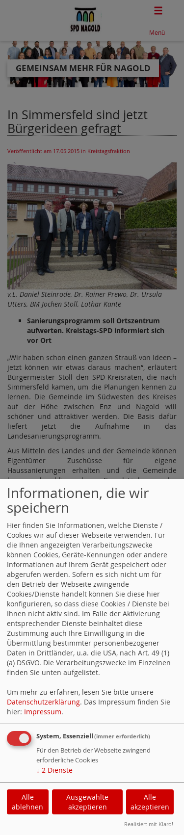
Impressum (42, 711)
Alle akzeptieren (150, 801)
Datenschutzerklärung (43, 701)
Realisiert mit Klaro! (148, 824)
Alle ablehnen (27, 801)
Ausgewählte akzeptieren (87, 801)
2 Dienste (54, 770)
